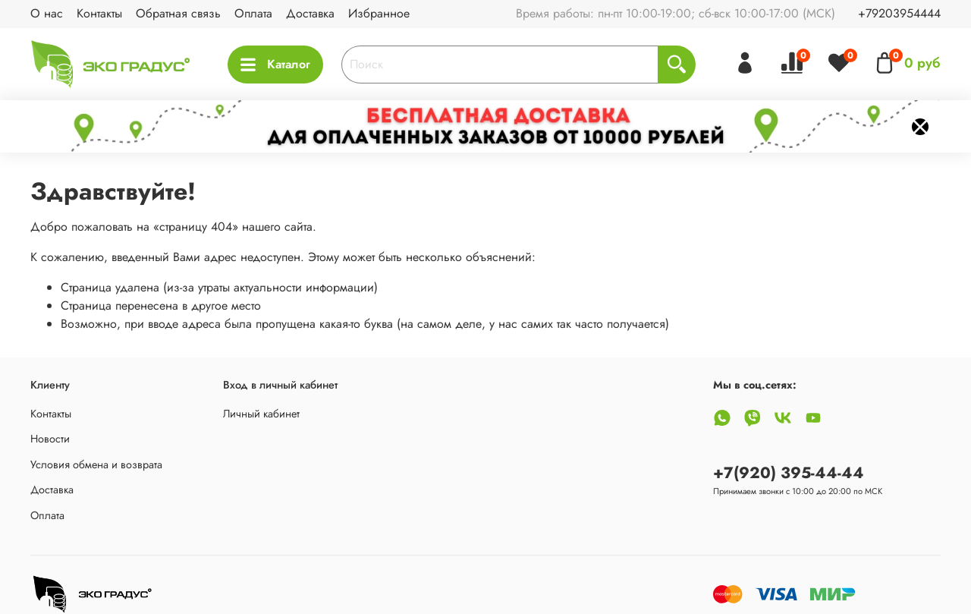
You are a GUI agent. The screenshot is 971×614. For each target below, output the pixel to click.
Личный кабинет (261, 413)
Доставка (310, 13)
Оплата (253, 13)
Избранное (379, 13)
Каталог (275, 64)
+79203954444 (899, 13)
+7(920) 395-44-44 (788, 472)
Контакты (99, 13)
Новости (50, 438)
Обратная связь (178, 13)
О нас (46, 13)
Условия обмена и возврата (96, 464)
